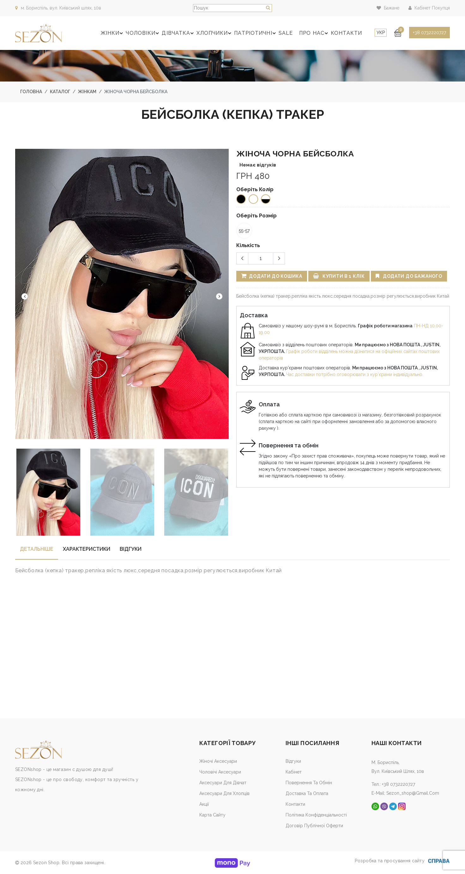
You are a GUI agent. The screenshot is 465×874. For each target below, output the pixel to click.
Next (219, 296)
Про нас (314, 33)
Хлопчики (214, 33)
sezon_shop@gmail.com (412, 793)
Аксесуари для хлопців (224, 793)
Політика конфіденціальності (316, 814)
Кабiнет (294, 771)
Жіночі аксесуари (218, 761)
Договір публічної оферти (314, 825)
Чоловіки (143, 33)
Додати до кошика (271, 276)
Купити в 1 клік (339, 276)
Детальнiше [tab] (36, 549)
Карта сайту (212, 814)
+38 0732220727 (429, 32)
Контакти (346, 33)
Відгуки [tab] (131, 549)
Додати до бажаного (409, 276)
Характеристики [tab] (86, 549)
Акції (204, 804)
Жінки (113, 33)
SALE (286, 33)
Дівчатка (179, 33)
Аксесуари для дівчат (222, 782)
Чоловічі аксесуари (220, 771)
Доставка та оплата (307, 793)
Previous (24, 296)
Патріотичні (255, 33)
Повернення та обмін (309, 782)
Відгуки (293, 761)
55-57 (244, 230)
